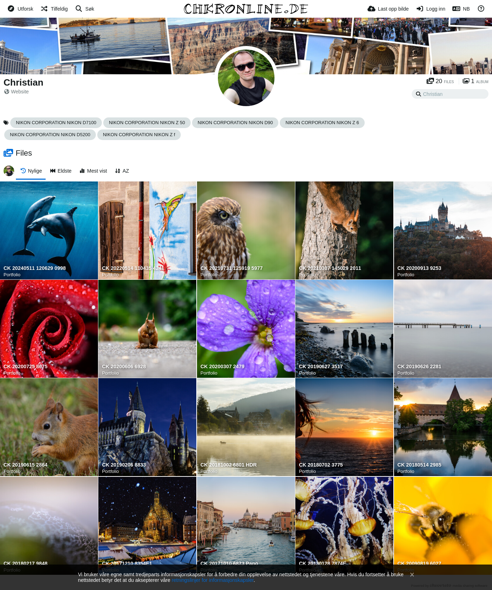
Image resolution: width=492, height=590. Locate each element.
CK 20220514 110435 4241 (133, 268)
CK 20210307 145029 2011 (330, 268)
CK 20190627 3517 (321, 366)
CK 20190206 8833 (124, 465)
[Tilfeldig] (54, 9)
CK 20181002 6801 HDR (229, 465)
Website (16, 91)
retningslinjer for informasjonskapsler (213, 580)
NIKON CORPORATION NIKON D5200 (50, 134)
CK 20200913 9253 (419, 268)
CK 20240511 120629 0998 (35, 268)
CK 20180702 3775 (321, 465)
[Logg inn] (430, 9)
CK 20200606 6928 (124, 366)
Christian (24, 82)
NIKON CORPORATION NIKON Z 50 (147, 122)
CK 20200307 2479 (222, 366)
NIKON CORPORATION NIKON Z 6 (322, 122)
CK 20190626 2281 (419, 366)
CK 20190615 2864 (25, 465)
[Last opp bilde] (388, 9)
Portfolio (12, 274)
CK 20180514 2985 (419, 465)
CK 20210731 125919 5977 (232, 268)
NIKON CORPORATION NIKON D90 (235, 122)
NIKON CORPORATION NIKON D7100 (56, 122)
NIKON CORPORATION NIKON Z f (139, 134)
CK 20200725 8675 (25, 366)
